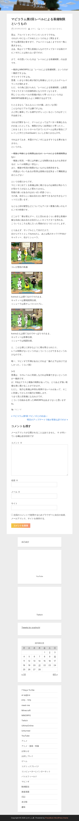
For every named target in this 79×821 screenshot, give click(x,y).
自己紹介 (25, 542)
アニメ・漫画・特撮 (30, 746)
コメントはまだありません (51, 28)
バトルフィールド (29, 776)
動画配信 (25, 786)
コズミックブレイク (30, 766)
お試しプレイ (27, 756)
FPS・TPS (26, 700)
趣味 (23, 807)
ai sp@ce (26, 695)
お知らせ (25, 751)
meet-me (26, 705)
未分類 (24, 802)
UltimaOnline (28, 725)
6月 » (55, 674)
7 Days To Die (28, 690)
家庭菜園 (25, 792)
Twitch (25, 720)
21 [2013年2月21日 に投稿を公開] (39, 665)
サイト (14, 503)
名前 (14, 480)
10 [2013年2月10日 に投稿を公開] (55, 656)
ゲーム (24, 761)
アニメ (24, 741)
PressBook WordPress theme (56, 818)
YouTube (26, 736)
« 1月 (24, 674)
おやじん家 (39, 3)
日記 (23, 797)
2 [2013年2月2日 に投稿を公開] (49, 652)
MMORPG (26, 715)
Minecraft (26, 710)
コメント (16, 442)
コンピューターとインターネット (36, 771)
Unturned (26, 731)
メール (15, 492)
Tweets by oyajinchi (31, 627)
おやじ (33, 28)
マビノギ (18, 409)
